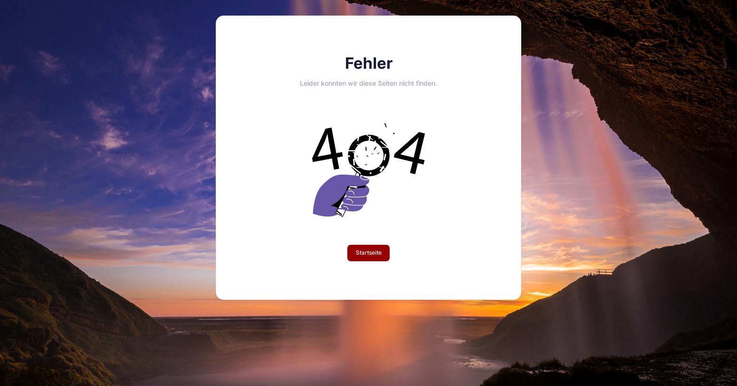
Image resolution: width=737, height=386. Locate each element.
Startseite (369, 252)
